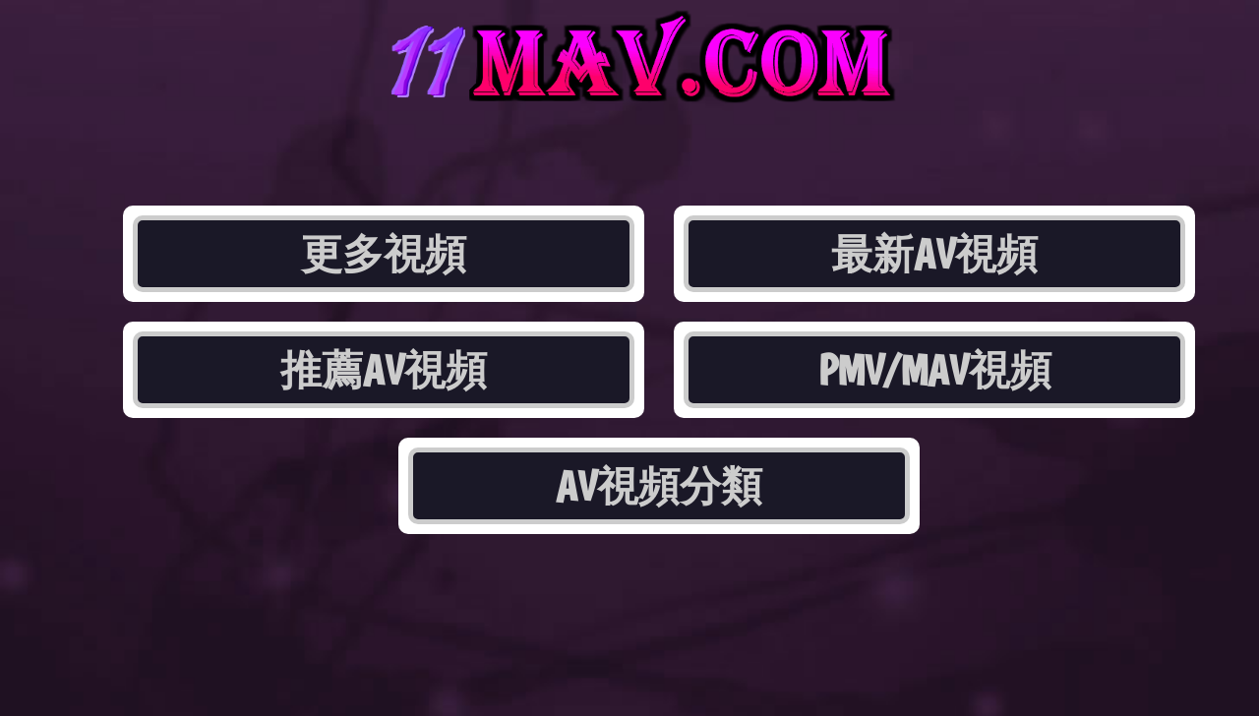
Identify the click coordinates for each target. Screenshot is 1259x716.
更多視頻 (383, 253)
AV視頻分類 (659, 485)
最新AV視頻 (934, 253)
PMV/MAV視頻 (934, 369)
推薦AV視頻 (383, 369)
